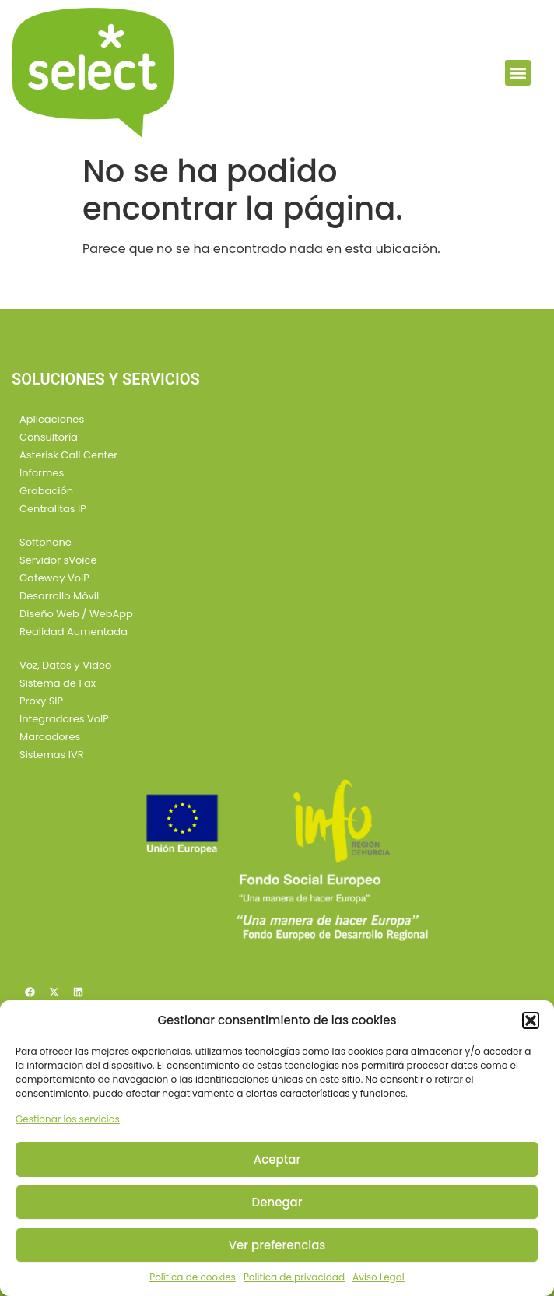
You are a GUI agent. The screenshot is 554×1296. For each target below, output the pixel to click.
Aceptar (277, 1159)
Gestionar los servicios (68, 1119)
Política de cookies (192, 1277)
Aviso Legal (378, 1277)
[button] (530, 1020)
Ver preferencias (277, 1245)
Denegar (277, 1202)
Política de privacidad (294, 1277)
